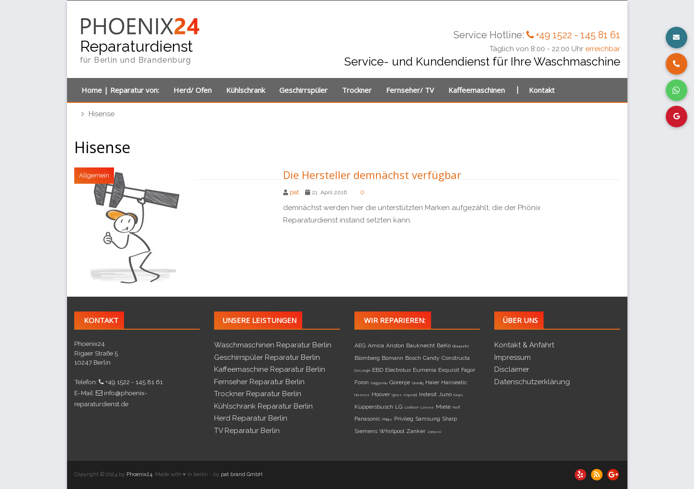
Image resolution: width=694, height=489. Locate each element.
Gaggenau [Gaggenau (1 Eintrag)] (379, 382)
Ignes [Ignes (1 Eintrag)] (397, 394)
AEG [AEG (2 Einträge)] (360, 345)
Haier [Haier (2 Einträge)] (432, 382)
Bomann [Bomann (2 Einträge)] (392, 358)
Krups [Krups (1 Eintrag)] (458, 394)
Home (91, 90)
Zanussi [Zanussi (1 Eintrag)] (434, 431)
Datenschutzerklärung (532, 382)
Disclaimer (511, 369)
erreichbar (602, 48)
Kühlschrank (245, 90)
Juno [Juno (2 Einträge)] (445, 394)
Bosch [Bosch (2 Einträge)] (413, 358)
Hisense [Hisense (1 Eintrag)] (362, 394)
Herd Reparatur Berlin (250, 418)
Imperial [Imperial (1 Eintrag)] (410, 394)
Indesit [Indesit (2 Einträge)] (428, 394)
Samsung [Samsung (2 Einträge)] (427, 418)
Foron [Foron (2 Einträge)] (361, 382)
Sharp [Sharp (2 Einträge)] (449, 418)
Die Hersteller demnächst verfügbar (372, 174)
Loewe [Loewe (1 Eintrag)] (427, 407)
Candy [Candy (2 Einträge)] (431, 358)
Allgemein (94, 175)
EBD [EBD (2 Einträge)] (377, 370)
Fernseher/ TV (410, 90)
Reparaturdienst (136, 46)
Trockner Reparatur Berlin (257, 393)
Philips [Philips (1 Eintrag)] (387, 419)
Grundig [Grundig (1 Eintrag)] (417, 382)
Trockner (357, 90)
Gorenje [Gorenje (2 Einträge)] (399, 382)
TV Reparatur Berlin (247, 430)
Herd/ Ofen (192, 90)
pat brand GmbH (241, 474)
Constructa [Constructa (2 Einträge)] (456, 358)
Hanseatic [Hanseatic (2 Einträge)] (454, 382)
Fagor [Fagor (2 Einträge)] (468, 370)
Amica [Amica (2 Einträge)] (376, 345)
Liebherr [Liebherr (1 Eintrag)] (412, 407)
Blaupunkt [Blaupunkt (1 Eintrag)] (461, 346)
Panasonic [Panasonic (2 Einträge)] (367, 418)
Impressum (512, 357)
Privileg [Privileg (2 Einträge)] (403, 418)
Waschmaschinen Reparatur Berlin (272, 345)
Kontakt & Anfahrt (524, 345)
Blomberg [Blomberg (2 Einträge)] (367, 358)
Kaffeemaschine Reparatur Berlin (269, 369)
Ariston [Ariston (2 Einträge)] (395, 345)
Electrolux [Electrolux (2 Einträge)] (398, 370)
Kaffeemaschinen (476, 90)
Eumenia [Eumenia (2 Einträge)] (424, 370)
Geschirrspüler (303, 90)
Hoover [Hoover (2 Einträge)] (381, 394)
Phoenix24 (139, 474)
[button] (676, 37)
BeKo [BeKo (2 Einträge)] (444, 345)
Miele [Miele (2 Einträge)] (443, 406)
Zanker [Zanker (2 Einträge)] (415, 431)
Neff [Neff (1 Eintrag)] (456, 407)
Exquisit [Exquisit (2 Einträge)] (448, 370)
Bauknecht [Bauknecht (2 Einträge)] (420, 345)
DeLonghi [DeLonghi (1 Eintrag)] (362, 370)
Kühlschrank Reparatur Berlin (263, 406)
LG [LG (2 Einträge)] (399, 406)
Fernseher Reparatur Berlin (259, 382)
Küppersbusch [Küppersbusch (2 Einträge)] (373, 406)
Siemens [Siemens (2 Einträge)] (365, 431)
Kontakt (542, 90)
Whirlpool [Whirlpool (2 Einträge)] (391, 431)
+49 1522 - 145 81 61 (577, 35)
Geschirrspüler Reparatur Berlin (267, 357)
